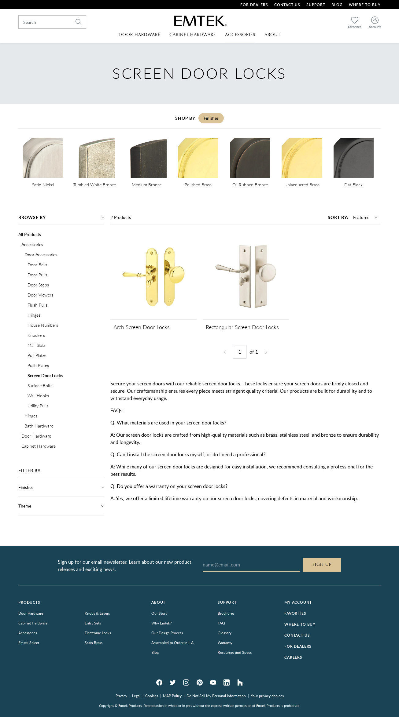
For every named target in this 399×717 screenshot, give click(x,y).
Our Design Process (167, 632)
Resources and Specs (235, 652)
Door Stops (38, 285)
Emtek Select (28, 642)
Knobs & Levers (97, 613)
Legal (136, 695)
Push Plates (38, 365)
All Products (29, 234)
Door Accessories (40, 254)
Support (315, 4)
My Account (298, 602)
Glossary (224, 632)
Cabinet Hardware (38, 446)
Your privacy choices (267, 695)
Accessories (32, 244)
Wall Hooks (38, 396)
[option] (43, 163)
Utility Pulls (38, 406)
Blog (337, 4)
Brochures (226, 613)
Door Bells (37, 265)
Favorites (295, 613)
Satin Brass (93, 642)
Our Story (159, 613)
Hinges (34, 315)
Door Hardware (36, 436)
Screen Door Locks (45, 375)
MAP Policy (172, 695)
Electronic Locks (98, 632)
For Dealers (254, 4)
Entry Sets (93, 623)
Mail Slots (37, 345)
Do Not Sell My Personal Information (216, 695)
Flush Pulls (37, 305)
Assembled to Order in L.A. (172, 642)
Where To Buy (365, 4)
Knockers (36, 335)
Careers (293, 657)
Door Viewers (40, 295)
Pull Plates (37, 355)
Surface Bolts (40, 385)
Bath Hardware (38, 426)
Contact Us (287, 4)
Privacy (121, 695)
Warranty (225, 642)
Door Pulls (37, 275)
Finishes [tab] (211, 118)
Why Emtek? (161, 623)
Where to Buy (300, 624)
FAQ (221, 623)
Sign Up (322, 564)
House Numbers (43, 325)
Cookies (151, 695)
